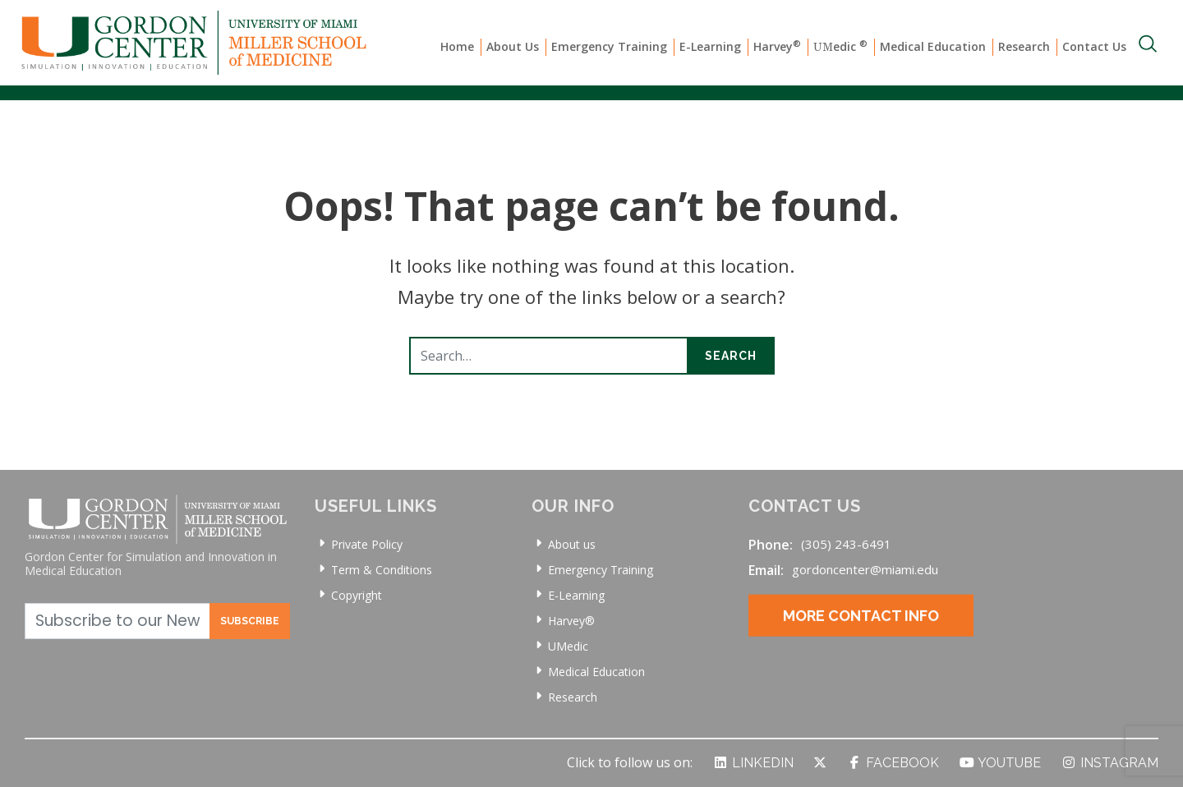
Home (457, 46)
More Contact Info (861, 632)
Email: (766, 570)
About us (572, 544)
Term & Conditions (381, 570)
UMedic (568, 646)
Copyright (356, 595)
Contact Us (1094, 46)
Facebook (892, 763)
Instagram (1109, 763)
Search (731, 355)
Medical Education (933, 46)
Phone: (770, 545)
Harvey (777, 46)
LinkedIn (753, 763)
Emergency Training (609, 46)
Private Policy (367, 544)
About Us (512, 46)
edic (840, 46)
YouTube (1000, 763)
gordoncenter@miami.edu (865, 569)
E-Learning (710, 46)
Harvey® (571, 620)
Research (1024, 46)
